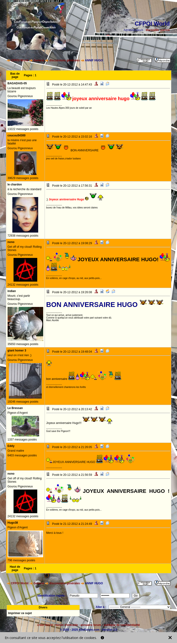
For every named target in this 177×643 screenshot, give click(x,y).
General (38, 60)
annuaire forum (90, 625)
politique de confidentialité (122, 625)
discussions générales (64, 60)
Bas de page (14, 75)
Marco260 (152, 30)
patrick (165, 30)
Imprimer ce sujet (20, 613)
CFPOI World (19, 60)
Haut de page (15, 568)
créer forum (45, 625)
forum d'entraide (67, 625)
